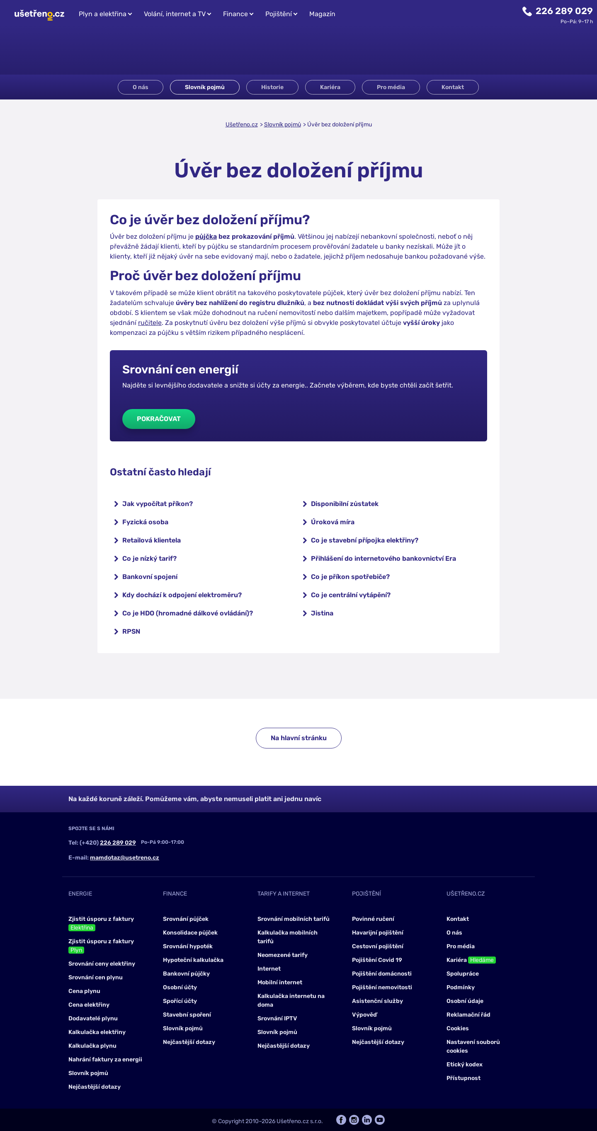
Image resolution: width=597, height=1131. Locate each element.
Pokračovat (159, 419)
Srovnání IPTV (277, 1018)
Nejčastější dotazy (94, 1086)
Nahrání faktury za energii (105, 1059)
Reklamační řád (468, 1014)
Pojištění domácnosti (382, 973)
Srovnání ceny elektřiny (101, 963)
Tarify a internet (283, 893)
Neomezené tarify (282, 955)
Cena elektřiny (88, 1004)
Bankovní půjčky (186, 973)
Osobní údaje (465, 1001)
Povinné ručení (373, 919)
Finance (235, 14)
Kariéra (330, 87)
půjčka (206, 236)
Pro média (391, 87)
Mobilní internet (279, 982)
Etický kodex (465, 1064)
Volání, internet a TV (175, 14)
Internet (269, 968)
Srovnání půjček (186, 919)
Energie (80, 893)
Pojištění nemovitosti (382, 987)
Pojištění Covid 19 (377, 960)
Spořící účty (180, 1001)
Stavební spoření (187, 1014)
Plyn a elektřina (102, 14)
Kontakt (453, 87)
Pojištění (278, 14)
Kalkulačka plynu (92, 1045)
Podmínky (461, 987)
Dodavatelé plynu (93, 1018)
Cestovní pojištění (377, 946)
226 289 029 (564, 11)
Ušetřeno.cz (242, 124)
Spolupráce (463, 973)
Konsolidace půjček (190, 932)
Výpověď (364, 1014)
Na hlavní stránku (299, 738)
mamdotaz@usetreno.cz (124, 857)
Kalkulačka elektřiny (97, 1032)
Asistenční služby (377, 1001)
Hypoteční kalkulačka (193, 960)
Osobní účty (180, 987)
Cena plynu (84, 991)
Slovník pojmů (205, 87)
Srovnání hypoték (188, 946)
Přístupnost (464, 1078)
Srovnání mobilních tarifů (293, 919)
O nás (140, 87)
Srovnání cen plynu (95, 977)
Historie (272, 87)
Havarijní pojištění (377, 932)
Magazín (322, 14)
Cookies (458, 1028)
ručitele (150, 323)
